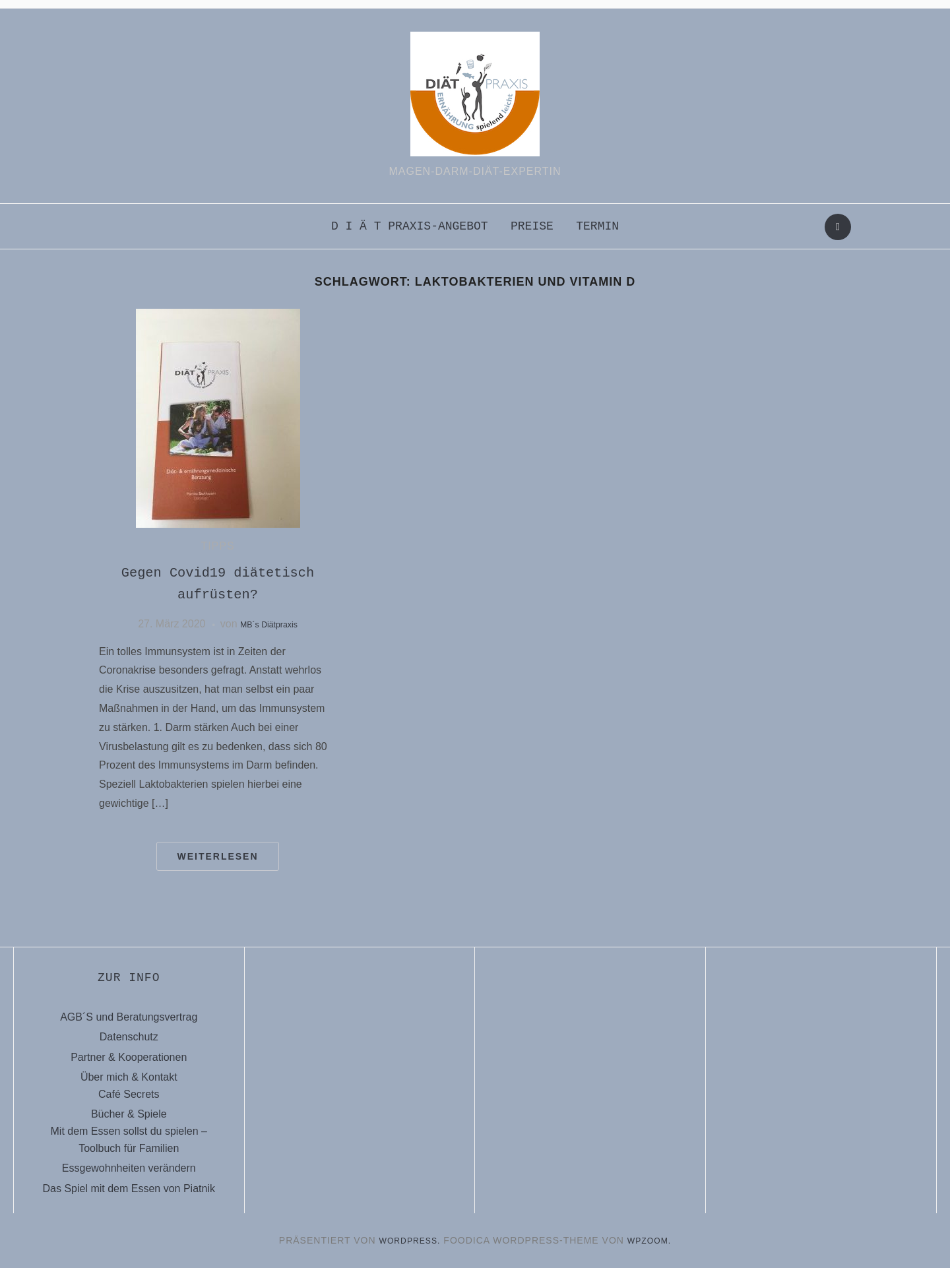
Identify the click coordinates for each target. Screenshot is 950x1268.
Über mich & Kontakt (128, 1077)
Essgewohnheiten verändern (129, 1168)
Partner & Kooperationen (129, 1057)
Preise (532, 226)
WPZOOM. (653, 1240)
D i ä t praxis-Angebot (409, 226)
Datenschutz (129, 1036)
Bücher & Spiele (129, 1114)
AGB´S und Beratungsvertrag (128, 1017)
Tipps (217, 546)
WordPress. (407, 1240)
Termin (597, 226)
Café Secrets (128, 1094)
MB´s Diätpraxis (269, 623)
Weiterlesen (217, 856)
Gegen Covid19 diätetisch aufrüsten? (218, 583)
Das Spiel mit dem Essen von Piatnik (129, 1188)
